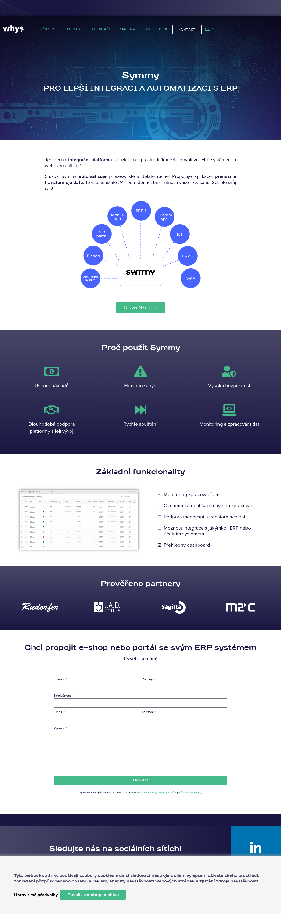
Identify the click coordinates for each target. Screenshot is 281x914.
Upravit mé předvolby (37, 894)
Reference (73, 28)
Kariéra (127, 28)
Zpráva (59, 728)
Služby (44, 29)
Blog (164, 28)
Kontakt (187, 29)
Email (58, 712)
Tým (147, 28)
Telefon (148, 712)
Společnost (63, 696)
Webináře (101, 28)
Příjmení (148, 679)
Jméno (59, 679)
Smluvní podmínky (192, 792)
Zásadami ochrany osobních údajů (155, 792)
